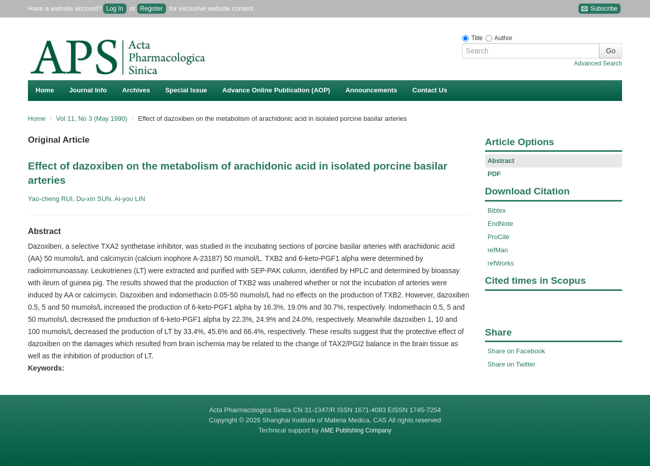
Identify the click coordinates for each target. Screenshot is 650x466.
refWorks (501, 263)
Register (151, 8)
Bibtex (497, 210)
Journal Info (88, 90)
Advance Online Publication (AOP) (276, 90)
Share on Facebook (516, 351)
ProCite (498, 237)
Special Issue (186, 90)
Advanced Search (598, 63)
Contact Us (429, 90)
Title (476, 38)
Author (503, 38)
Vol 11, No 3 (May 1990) (92, 118)
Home (45, 90)
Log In (114, 8)
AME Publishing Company (355, 430)
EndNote (500, 223)
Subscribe (599, 9)
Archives (136, 90)
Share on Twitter (511, 364)
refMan (498, 250)
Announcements (371, 90)
